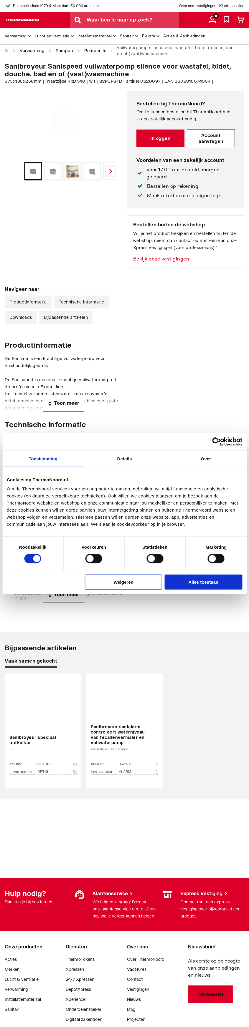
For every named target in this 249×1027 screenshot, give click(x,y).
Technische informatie (81, 301)
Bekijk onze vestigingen (161, 258)
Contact (135, 979)
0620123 (138, 764)
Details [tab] (124, 458)
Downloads (20, 317)
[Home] (6, 50)
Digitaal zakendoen (84, 1019)
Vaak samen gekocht (31, 660)
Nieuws (134, 999)
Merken (12, 969)
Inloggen (160, 138)
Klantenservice (231, 6)
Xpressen (75, 969)
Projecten (136, 1019)
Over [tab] (206, 458)
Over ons (186, 6)
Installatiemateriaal (23, 999)
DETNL (57, 772)
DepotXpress (78, 989)
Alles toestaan (203, 582)
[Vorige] (110, 171)
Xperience (75, 999)
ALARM (138, 772)
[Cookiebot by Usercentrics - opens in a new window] (216, 441)
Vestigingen (206, 6)
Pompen (64, 50)
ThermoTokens (80, 959)
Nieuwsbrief (210, 994)
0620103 (57, 764)
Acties (11, 959)
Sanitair (12, 1009)
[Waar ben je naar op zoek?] (133, 20)
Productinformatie (28, 301)
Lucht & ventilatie (22, 979)
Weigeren (123, 582)
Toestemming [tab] (43, 458)
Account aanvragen (211, 138)
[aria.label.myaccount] (212, 20)
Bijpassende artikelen (66, 317)
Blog (131, 1009)
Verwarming (32, 50)
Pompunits (95, 50)
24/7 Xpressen (80, 979)
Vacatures (136, 969)
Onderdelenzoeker (83, 1009)
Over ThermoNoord (145, 959)
